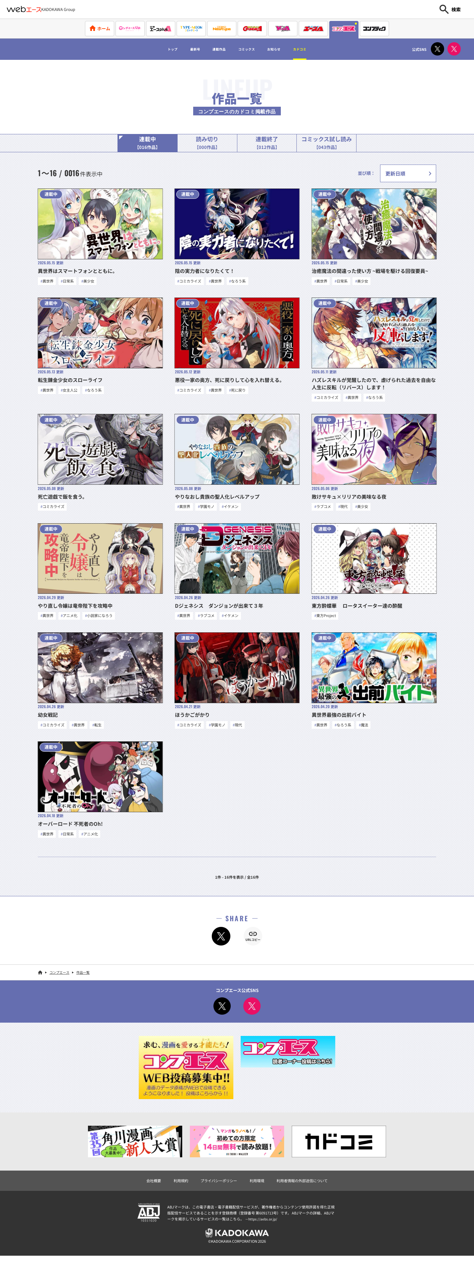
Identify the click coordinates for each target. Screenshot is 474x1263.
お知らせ (284, 49)
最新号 (181, 49)
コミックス (248, 49)
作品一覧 (83, 977)
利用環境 (258, 1186)
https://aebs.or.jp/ (263, 1224)
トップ (153, 49)
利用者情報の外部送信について (309, 1186)
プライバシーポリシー (215, 1186)
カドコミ (318, 49)
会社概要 (143, 1186)
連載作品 (212, 49)
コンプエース (59, 977)
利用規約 (173, 1186)
